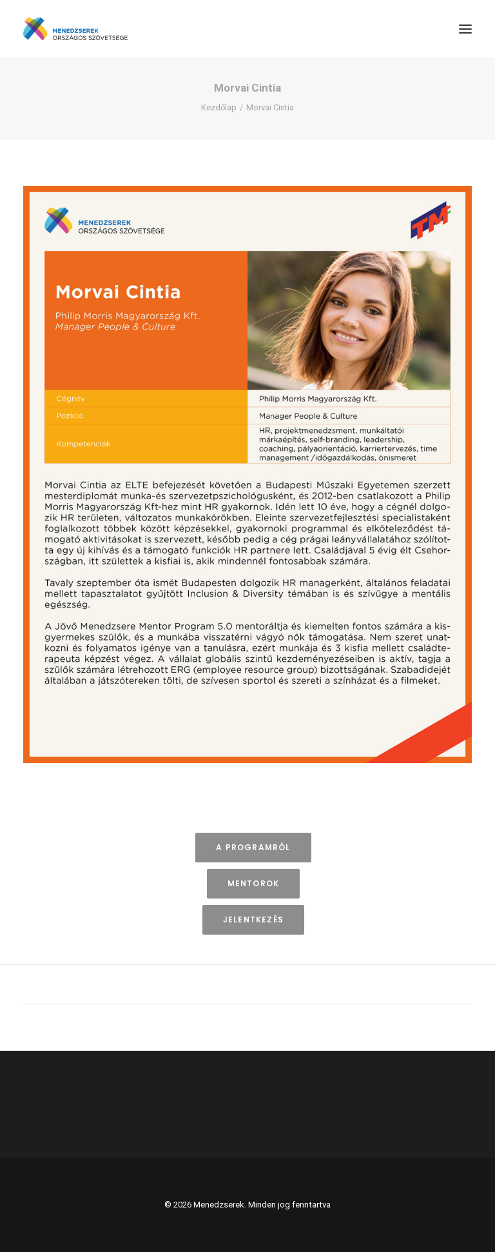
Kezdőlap (219, 107)
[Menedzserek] (75, 28)
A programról (253, 847)
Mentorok (254, 883)
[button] (465, 28)
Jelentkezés (253, 919)
